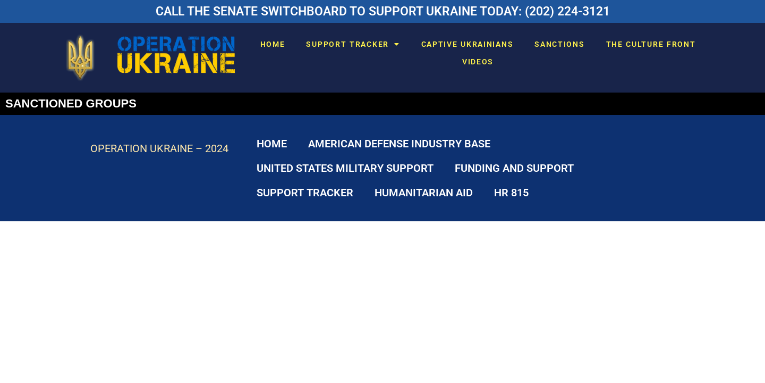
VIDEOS (478, 61)
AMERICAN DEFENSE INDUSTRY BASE (399, 143)
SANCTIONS (559, 44)
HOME (272, 44)
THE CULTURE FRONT (651, 44)
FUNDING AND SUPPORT (514, 168)
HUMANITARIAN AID (424, 192)
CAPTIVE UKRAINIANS (467, 44)
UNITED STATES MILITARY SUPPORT (345, 168)
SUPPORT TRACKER (353, 44)
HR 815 (511, 192)
